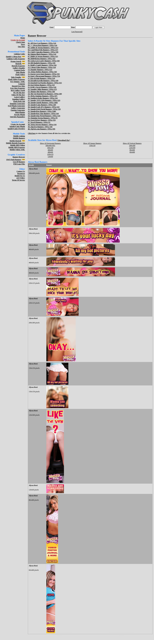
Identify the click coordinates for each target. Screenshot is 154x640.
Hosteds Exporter (18, 66)
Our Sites (21, 47)
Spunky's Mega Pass (13, 57)
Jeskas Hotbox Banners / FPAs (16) (44, 72)
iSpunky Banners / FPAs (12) (41, 70)
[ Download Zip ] (63, 140)
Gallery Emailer (19, 68)
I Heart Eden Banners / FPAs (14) (43, 67)
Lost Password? (77, 32)
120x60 (50, 156)
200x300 (132, 146)
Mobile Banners (19, 138)
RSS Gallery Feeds (18, 90)
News (23, 44)
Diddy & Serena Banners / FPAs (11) (44, 56)
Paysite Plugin (19, 115)
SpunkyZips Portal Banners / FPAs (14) (45, 116)
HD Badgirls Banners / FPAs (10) (43, 63)
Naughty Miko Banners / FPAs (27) (44, 89)
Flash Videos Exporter (16, 79)
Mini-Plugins (20, 112)
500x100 (50, 148)
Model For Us (20, 176)
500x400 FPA (50, 146)
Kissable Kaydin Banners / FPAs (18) (44, 81)
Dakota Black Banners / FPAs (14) (43, 54)
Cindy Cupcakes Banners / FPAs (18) (44, 52)
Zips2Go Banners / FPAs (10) (41, 127)
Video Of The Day (18, 95)
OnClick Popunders (17, 117)
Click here (32, 133)
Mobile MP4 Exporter (16, 147)
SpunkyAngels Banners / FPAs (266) (44, 103)
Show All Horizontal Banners (50, 143)
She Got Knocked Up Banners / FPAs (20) (46, 94)
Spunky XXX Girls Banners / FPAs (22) (45, 100)
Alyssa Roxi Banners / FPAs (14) (45, 45)
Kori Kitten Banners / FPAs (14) (43, 85)
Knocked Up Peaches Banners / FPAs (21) (46, 83)
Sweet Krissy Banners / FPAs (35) (43, 120)
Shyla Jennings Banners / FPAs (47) (44, 96)
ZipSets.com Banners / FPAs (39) (43, 129)
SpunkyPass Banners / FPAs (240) (43, 111)
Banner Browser (19, 157)
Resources (21, 173)
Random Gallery (18, 99)
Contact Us (21, 171)
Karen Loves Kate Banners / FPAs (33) (45, 74)
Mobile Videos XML (17, 150)
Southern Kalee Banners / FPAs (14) (44, 98)
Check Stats (20, 42)
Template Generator (17, 104)
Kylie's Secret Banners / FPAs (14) (43, 87)
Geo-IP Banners (19, 162)
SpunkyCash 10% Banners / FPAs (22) (45, 107)
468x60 (50, 152)
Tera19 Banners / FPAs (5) (40, 122)
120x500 (132, 148)
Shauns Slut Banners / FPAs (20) (43, 92)
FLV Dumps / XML (17, 82)
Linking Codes (19, 54)
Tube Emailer (16, 77)
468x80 (50, 150)
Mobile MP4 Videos (17, 145)
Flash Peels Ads (19, 101)
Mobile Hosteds (15, 141)
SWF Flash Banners (13, 160)
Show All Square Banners (92, 143)
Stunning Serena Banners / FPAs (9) (44, 118)
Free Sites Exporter (17, 88)
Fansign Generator (18, 110)
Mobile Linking (19, 136)
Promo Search (16, 61)
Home (22, 38)
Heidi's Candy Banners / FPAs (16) (43, 65)
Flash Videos (20, 75)
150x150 (92, 146)
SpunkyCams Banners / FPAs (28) (43, 105)
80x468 (132, 150)
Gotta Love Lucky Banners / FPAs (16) (45, 61)
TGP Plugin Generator (16, 106)
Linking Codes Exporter (16, 59)
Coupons (21, 84)
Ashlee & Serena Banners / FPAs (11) (44, 48)
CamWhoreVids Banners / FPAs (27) (44, 50)
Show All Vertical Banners (132, 143)
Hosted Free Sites (18, 86)
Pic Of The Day (19, 93)
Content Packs (19, 70)
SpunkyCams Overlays (16, 129)
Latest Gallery (19, 97)
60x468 (132, 152)
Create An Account (18, 124)
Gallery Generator (18, 108)
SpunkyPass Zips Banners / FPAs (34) (45, 114)
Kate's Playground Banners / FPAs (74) (45, 76)
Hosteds (18, 64)
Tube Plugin (20, 72)
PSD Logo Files (19, 164)
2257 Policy (20, 178)
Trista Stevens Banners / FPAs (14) (43, 125)
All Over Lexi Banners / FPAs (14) (43, 43)
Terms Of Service (18, 180)
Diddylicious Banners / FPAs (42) (43, 59)
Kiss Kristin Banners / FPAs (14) (43, 78)
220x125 (50, 154)
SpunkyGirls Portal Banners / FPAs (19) (46, 109)
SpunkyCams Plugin (17, 126)
